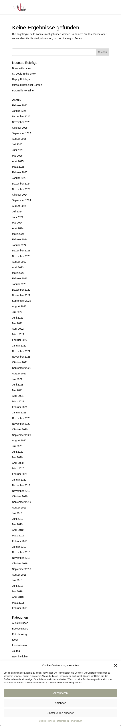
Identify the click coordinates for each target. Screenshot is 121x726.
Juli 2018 (17, 580)
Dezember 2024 (21, 183)
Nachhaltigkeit (20, 656)
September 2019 (21, 502)
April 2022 (18, 328)
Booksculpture (20, 628)
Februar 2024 (19, 239)
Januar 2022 (19, 345)
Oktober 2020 (20, 429)
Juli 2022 (17, 312)
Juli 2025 (17, 144)
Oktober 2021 (20, 362)
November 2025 (21, 122)
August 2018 (19, 574)
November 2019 (21, 490)
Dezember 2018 (21, 552)
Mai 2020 (17, 457)
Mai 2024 (17, 222)
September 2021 (21, 367)
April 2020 (18, 463)
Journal (16, 650)
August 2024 (19, 205)
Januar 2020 (19, 479)
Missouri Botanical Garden (27, 84)
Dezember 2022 (21, 289)
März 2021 (18, 401)
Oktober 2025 (20, 127)
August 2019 (19, 507)
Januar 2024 (19, 245)
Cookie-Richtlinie (47, 721)
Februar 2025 (19, 172)
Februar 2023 (19, 278)
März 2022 (18, 334)
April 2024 (18, 228)
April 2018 (18, 597)
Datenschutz (63, 721)
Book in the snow (22, 68)
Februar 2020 (19, 474)
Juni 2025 (17, 150)
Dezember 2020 (21, 418)
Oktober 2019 (20, 496)
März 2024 (18, 233)
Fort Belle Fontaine (23, 90)
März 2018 (18, 602)
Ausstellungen (20, 623)
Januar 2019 (19, 546)
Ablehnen (60, 702)
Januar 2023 (19, 284)
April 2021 (18, 395)
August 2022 (19, 306)
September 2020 (21, 435)
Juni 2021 (17, 384)
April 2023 (18, 267)
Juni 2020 (17, 451)
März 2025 (18, 166)
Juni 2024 (17, 217)
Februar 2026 (19, 105)
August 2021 (19, 373)
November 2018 (21, 557)
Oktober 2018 (20, 563)
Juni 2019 (17, 518)
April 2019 (18, 529)
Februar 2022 (19, 340)
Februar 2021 (19, 407)
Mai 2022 (17, 323)
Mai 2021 (17, 390)
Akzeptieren (60, 692)
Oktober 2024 (20, 194)
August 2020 (19, 440)
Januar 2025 (19, 178)
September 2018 (21, 569)
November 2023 (21, 256)
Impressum (76, 721)
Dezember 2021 (21, 351)
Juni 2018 (17, 585)
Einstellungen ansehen (60, 712)
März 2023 (18, 272)
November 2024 (21, 189)
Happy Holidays (21, 79)
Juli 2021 (17, 379)
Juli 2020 (17, 446)
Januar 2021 (19, 412)
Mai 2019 (17, 524)
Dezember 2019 (21, 485)
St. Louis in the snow (24, 73)
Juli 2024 (17, 211)
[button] (115, 665)
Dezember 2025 (21, 116)
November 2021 (21, 356)
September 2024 (21, 200)
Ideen (15, 639)
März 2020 (18, 468)
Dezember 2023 (21, 250)
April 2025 (18, 161)
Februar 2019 (19, 541)
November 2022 (21, 295)
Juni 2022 (17, 317)
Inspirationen (19, 645)
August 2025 (19, 138)
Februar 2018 (19, 608)
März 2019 (18, 535)
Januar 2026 (19, 110)
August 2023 (19, 261)
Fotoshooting (19, 634)
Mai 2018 (17, 591)
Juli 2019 (17, 513)
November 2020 (21, 423)
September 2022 (21, 300)
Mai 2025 (17, 155)
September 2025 (21, 133)
